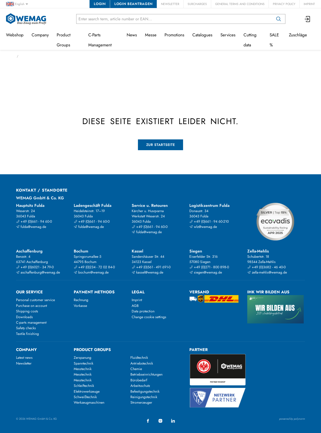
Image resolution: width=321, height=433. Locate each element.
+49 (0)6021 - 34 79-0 (35, 267)
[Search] (278, 19)
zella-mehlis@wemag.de (267, 272)
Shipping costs (27, 311)
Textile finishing (27, 333)
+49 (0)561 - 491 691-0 (151, 267)
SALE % (274, 40)
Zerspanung (82, 357)
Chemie (136, 368)
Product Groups (63, 40)
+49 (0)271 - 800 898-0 (209, 267)
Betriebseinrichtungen (146, 374)
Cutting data (250, 40)
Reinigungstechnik (143, 396)
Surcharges (197, 4)
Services (227, 35)
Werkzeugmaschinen (89, 402)
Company (40, 35)
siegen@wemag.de (205, 272)
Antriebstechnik (141, 363)
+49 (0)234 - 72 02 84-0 (94, 267)
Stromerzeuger (141, 402)
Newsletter (170, 4)
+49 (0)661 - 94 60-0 (34, 221)
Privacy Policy (284, 4)
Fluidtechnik (139, 357)
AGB (135, 305)
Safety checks (26, 327)
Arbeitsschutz (140, 385)
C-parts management (31, 322)
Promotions (174, 35)
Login (100, 3)
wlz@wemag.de (203, 226)
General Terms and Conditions (240, 4)
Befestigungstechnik (144, 391)
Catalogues (202, 35)
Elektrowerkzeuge (87, 391)
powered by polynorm (292, 419)
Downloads (24, 316)
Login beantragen (133, 3)
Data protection (143, 311)
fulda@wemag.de (31, 226)
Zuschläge (298, 35)
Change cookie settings (149, 316)
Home (10, 56)
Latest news (24, 357)
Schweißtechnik (85, 396)
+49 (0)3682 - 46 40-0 (266, 267)
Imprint (309, 4)
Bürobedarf (138, 380)
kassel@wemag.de (147, 272)
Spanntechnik (83, 363)
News (132, 35)
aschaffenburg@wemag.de (38, 272)
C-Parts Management (100, 40)
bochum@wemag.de (91, 272)
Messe (150, 35)
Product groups (92, 350)
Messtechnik (83, 368)
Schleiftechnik (84, 385)
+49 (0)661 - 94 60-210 (209, 221)
